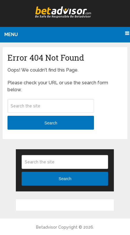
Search (50, 123)
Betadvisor (46, 227)
